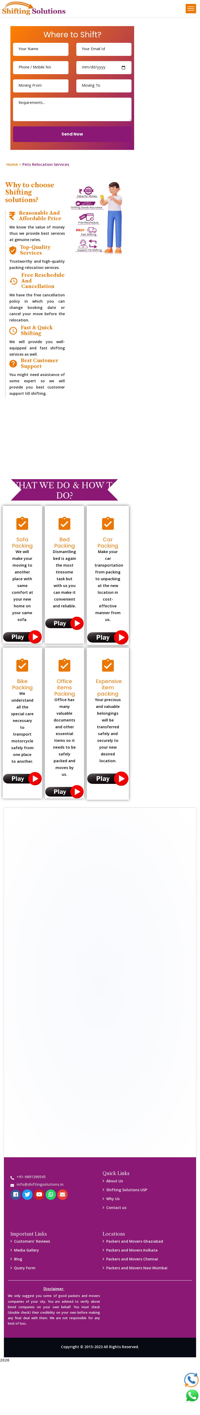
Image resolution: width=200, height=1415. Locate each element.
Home (12, 165)
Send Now (72, 134)
